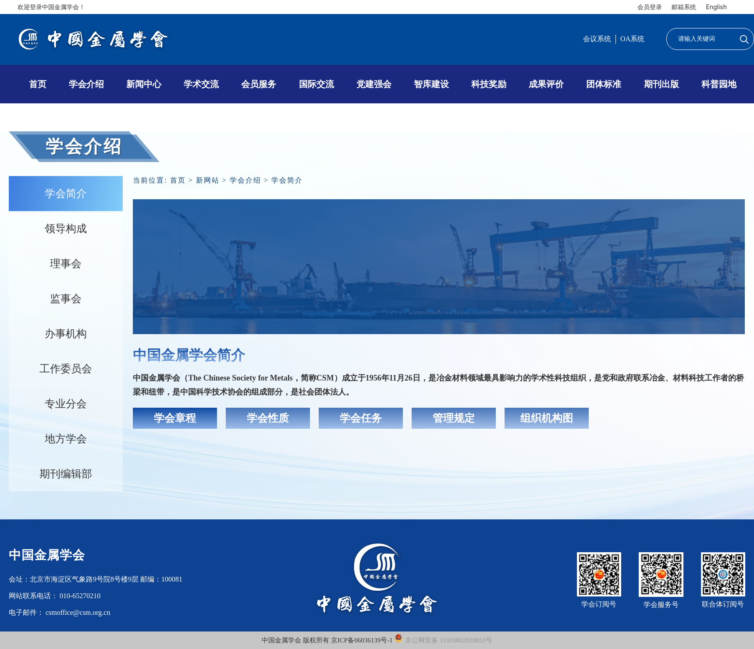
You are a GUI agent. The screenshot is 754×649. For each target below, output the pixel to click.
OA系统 (632, 38)
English (716, 7)
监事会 (66, 298)
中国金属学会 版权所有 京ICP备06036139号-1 (328, 640)
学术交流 (201, 84)
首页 (37, 84)
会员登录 (649, 7)
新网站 (208, 180)
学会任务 (361, 418)
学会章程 (175, 418)
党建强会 (373, 84)
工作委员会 (65, 368)
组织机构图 (546, 418)
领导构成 (66, 228)
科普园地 (718, 84)
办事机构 (66, 333)
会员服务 (258, 84)
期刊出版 (661, 84)
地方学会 (66, 438)
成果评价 (546, 84)
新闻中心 (143, 84)
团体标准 (603, 84)
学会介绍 (86, 84)
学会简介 (66, 193)
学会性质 (268, 418)
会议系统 (597, 38)
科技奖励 (488, 84)
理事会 (66, 263)
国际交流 (316, 84)
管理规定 (454, 418)
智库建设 (431, 84)
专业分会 (66, 403)
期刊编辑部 (65, 474)
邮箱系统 (684, 7)
